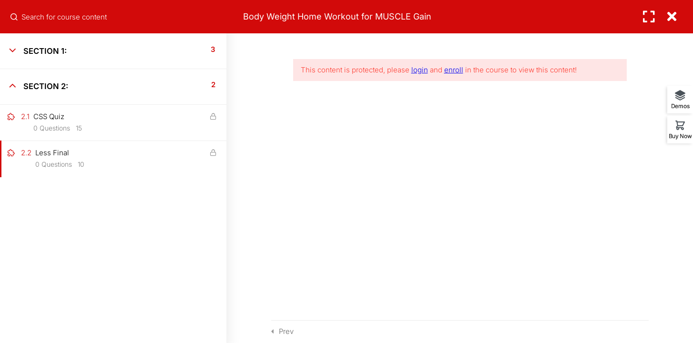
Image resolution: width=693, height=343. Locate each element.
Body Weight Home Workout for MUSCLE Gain (337, 16)
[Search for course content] (14, 16)
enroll (453, 69)
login (419, 69)
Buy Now (680, 135)
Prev (286, 331)
